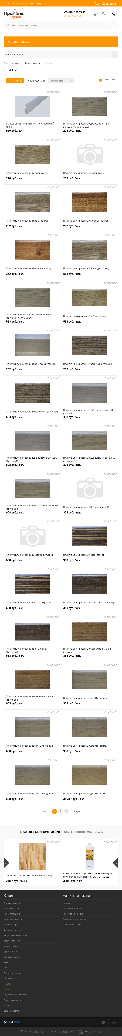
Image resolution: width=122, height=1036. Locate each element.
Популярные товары (72, 908)
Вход (97, 3)
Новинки (67, 903)
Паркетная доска (12, 914)
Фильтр (15, 80)
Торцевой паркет (12, 941)
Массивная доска (12, 908)
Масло (7, 984)
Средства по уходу (12, 1000)
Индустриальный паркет (15, 935)
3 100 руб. (72, 881)
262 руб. (89, 180)
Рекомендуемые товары (74, 919)
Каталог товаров (61, 41)
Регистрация (109, 3)
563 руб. (89, 276)
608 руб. (32, 467)
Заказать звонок (72, 15)
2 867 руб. (16, 881)
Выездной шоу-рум (23, 3)
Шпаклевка (9, 978)
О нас (6, 3)
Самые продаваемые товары (84, 832)
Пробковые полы (12, 951)
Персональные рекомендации (39, 832)
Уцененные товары (72, 924)
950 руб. (32, 132)
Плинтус (8, 989)
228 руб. (89, 132)
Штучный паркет (12, 924)
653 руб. (32, 657)
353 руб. (89, 610)
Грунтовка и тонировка (14, 973)
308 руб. (89, 419)
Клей (6, 962)
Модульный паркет (13, 946)
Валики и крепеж (12, 1011)
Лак (5, 968)
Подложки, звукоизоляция (16, 995)
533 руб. (32, 323)
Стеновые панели (12, 957)
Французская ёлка (12, 930)
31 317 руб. (89, 801)
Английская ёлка (12, 903)
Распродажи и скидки (73, 914)
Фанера (7, 1005)
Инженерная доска (13, 919)
